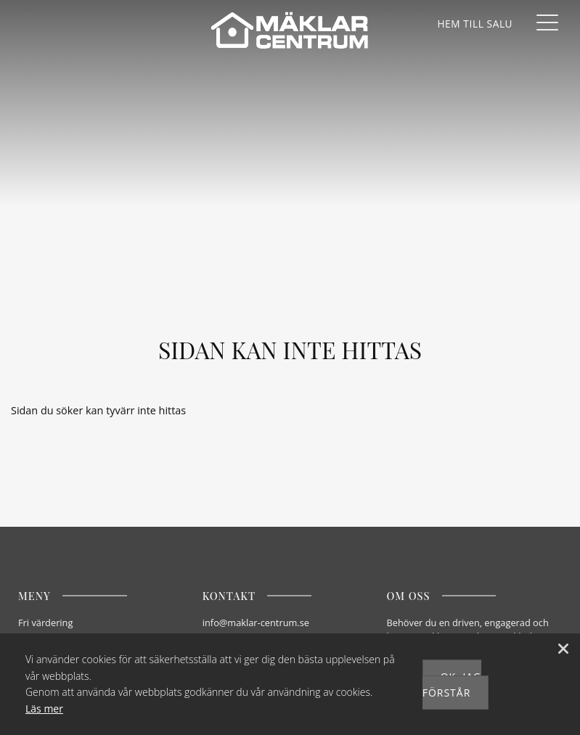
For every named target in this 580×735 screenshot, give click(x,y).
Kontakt (229, 595)
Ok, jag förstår (452, 684)
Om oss (408, 595)
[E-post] (287, 622)
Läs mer (44, 708)
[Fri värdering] (103, 622)
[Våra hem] (474, 23)
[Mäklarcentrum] (289, 31)
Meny (34, 595)
